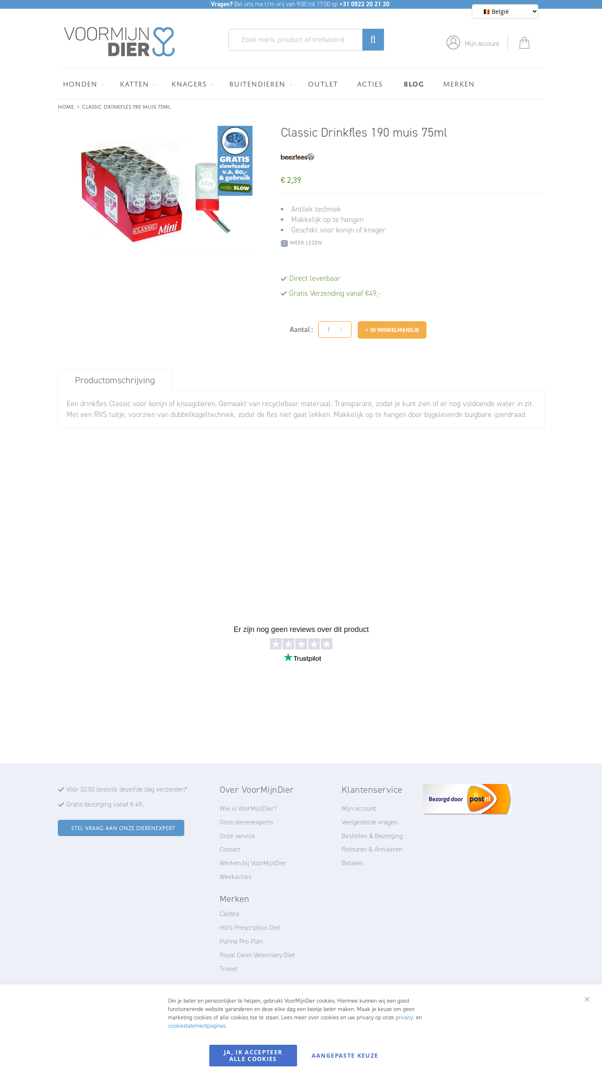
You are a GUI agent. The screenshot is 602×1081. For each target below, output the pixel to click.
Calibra (229, 913)
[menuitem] (82, 84)
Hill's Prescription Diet (250, 927)
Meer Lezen (306, 242)
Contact (230, 849)
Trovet (229, 968)
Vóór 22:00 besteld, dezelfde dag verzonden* (127, 789)
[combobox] (306, 40)
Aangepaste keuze (345, 1055)
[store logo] (119, 42)
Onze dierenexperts (246, 822)
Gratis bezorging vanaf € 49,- (105, 804)
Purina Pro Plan (241, 941)
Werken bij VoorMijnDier (253, 863)
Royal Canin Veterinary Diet (257, 955)
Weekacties (235, 876)
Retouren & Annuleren (372, 849)
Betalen (352, 863)
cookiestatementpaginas (196, 1026)
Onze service (237, 835)
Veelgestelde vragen (369, 822)
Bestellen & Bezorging (372, 835)
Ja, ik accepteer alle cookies (253, 1055)
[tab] (115, 380)
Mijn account (482, 43)
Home (66, 106)
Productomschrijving (115, 380)
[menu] (301, 83)
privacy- (405, 1017)
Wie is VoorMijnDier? (248, 808)
